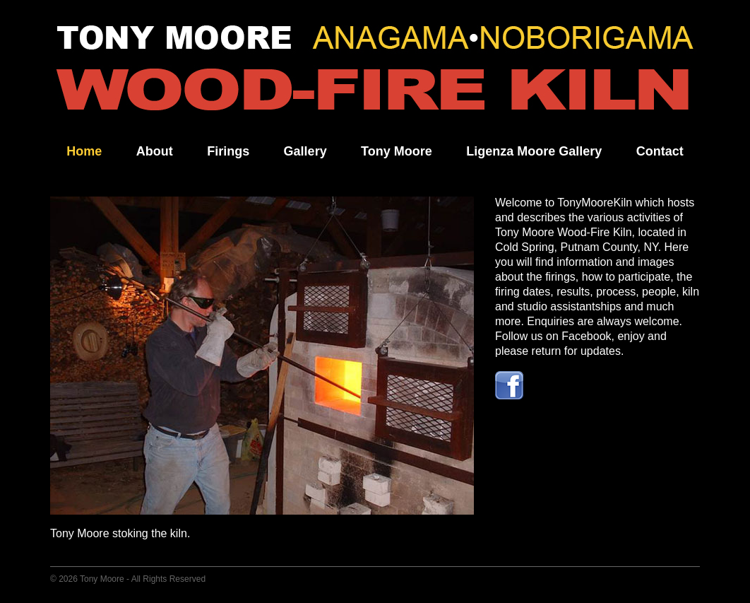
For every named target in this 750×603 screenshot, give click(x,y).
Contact (660, 151)
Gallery (305, 151)
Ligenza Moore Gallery (534, 151)
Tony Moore (396, 151)
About (154, 151)
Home (84, 151)
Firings (228, 151)
